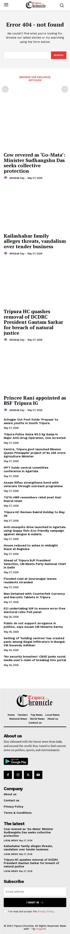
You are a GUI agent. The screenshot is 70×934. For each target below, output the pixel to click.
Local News (11, 840)
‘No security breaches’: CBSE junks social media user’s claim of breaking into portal (35, 658)
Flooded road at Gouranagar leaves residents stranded (30, 580)
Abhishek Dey (16, 178)
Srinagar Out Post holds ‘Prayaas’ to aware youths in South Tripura (31, 421)
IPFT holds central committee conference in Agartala (26, 469)
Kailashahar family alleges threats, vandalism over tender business (35, 241)
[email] (35, 891)
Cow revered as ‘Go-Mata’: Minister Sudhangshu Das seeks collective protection (34, 163)
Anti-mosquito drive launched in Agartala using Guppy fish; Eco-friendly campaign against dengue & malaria (35, 530)
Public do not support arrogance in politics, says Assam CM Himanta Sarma (33, 625)
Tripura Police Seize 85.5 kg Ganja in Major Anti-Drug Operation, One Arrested (35, 436)
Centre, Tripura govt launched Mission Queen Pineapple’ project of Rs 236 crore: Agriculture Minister (35, 452)
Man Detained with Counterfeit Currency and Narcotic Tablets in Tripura (34, 595)
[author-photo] (6, 178)
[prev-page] (5, 89)
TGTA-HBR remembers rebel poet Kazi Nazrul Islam (32, 499)
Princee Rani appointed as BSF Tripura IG (35, 400)
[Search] (58, 55)
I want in (35, 902)
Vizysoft (41, 928)
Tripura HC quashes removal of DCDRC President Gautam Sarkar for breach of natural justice (33, 322)
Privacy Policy (46, 911)
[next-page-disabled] (64, 89)
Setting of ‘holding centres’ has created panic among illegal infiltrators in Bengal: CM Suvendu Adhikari (34, 641)
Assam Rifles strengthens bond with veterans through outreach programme (33, 484)
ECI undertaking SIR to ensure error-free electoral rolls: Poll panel (34, 610)
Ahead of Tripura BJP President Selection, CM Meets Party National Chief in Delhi (35, 564)
